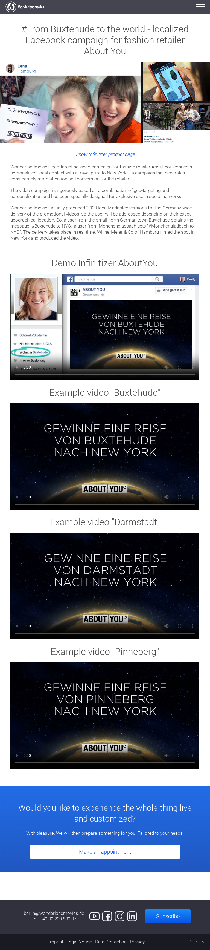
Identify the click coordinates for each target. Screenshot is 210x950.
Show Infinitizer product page (105, 154)
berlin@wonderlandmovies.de (54, 913)
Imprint (56, 942)
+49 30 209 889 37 (58, 919)
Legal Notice (79, 942)
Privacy (137, 942)
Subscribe (168, 916)
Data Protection (111, 942)
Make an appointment (105, 851)
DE (191, 942)
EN (202, 942)
